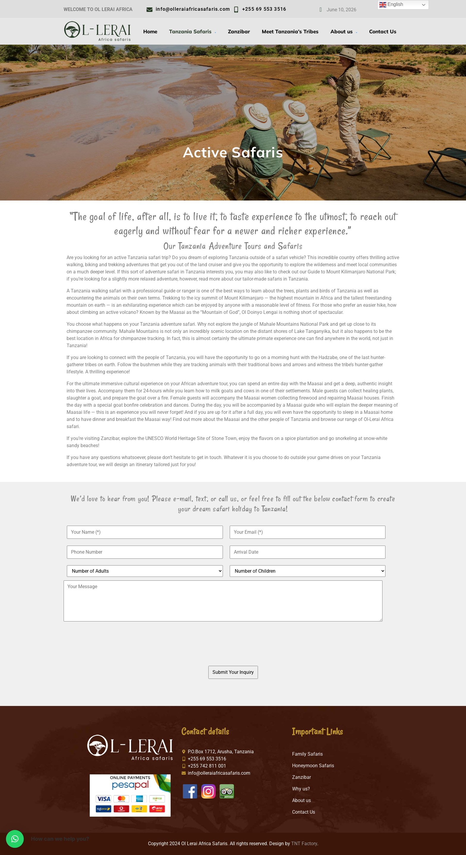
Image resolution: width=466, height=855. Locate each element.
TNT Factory (304, 843)
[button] (15, 839)
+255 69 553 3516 (264, 9)
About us (343, 31)
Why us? (301, 789)
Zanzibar (239, 31)
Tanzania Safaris (192, 31)
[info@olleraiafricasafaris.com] (149, 10)
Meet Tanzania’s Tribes (290, 31)
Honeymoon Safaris (313, 765)
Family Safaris (307, 754)
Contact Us (382, 31)
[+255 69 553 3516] (236, 10)
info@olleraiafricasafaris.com (193, 9)
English (391, 4)
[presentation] (226, 647)
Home (150, 31)
